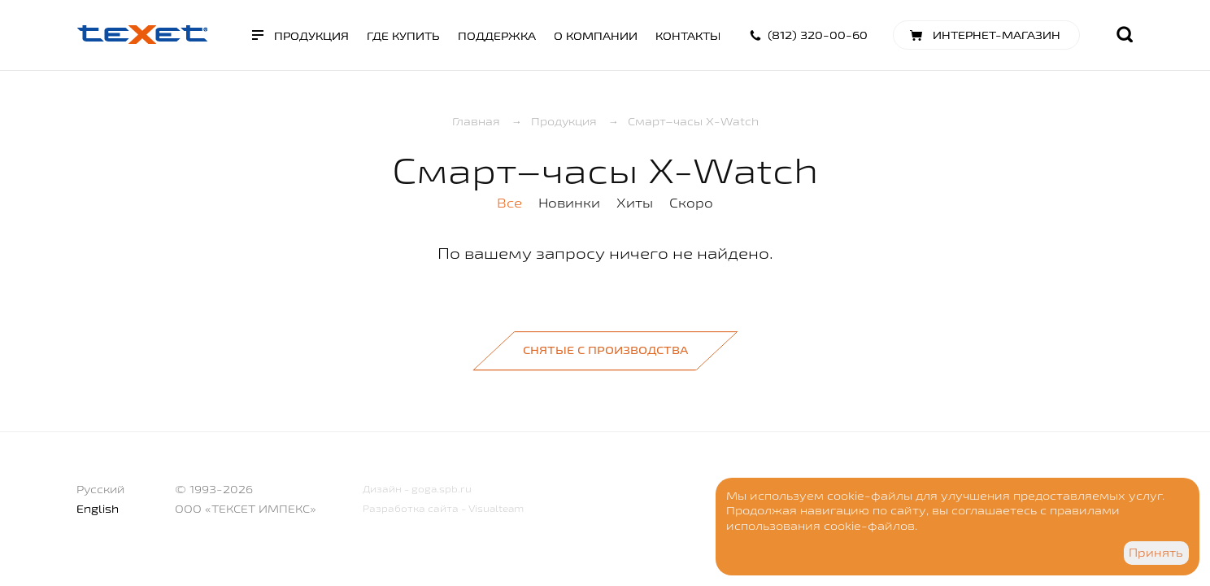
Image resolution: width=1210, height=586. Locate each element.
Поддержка (497, 35)
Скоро (691, 202)
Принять (1156, 552)
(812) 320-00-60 (818, 35)
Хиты (634, 202)
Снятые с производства (605, 349)
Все (509, 202)
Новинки (569, 202)
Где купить (403, 35)
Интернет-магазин (996, 35)
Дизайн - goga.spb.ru (417, 488)
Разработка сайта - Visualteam (443, 508)
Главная (476, 121)
